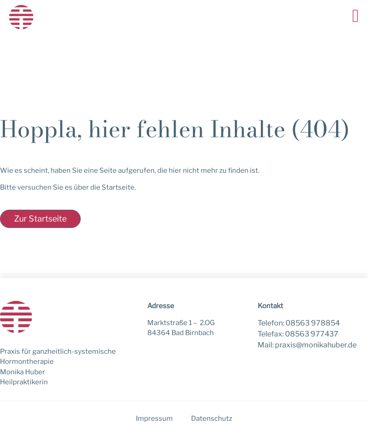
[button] (355, 16)
